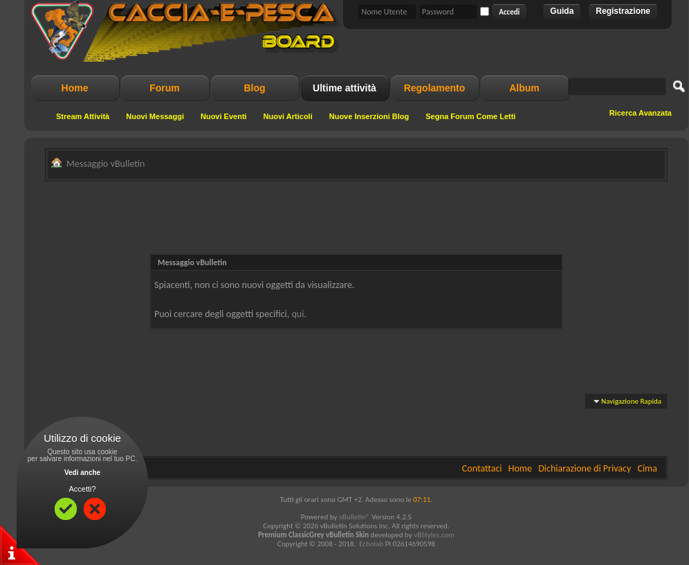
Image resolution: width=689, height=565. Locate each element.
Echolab (371, 543)
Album (524, 87)
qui (298, 314)
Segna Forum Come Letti (470, 116)
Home (75, 87)
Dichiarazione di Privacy (584, 468)
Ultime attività (344, 87)
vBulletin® (354, 516)
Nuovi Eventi (224, 116)
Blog (254, 87)
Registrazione (623, 11)
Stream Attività (82, 116)
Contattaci (482, 468)
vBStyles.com (434, 534)
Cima (647, 468)
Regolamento (435, 87)
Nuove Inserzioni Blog (369, 116)
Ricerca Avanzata (640, 113)
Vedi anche (82, 472)
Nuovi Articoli (288, 116)
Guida (561, 11)
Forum (164, 87)
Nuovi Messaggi (155, 116)
